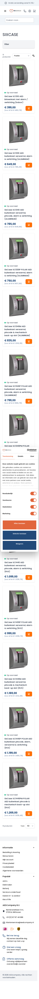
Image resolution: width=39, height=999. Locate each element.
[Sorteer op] (22, 55)
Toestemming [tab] (7, 456)
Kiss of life (7, 899)
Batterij (6, 888)
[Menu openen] (5, 11)
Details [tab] (20, 456)
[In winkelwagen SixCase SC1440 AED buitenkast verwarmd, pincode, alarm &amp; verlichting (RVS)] (29, 577)
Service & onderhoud (11, 892)
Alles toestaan (19, 523)
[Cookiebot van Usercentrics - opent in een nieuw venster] (28, 450)
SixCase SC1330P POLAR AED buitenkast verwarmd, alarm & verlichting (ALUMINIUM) (18, 272)
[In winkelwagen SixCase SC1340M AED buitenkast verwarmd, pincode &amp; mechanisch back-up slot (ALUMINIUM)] (29, 341)
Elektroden (7, 885)
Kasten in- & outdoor (11, 896)
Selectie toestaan (19, 533)
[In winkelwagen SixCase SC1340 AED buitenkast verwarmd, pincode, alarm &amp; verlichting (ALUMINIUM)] (29, 224)
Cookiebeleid (8, 867)
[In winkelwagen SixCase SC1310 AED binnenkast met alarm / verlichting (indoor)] (29, 108)
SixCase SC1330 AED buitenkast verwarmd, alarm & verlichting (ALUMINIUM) (18, 156)
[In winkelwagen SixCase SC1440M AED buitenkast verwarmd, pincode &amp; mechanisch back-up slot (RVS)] (29, 694)
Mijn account (8, 859)
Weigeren (19, 544)
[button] (18, 44)
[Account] (30, 11)
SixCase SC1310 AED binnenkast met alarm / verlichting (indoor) (16, 99)
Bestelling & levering (11, 852)
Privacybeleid (8, 863)
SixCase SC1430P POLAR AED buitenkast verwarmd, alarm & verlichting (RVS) (18, 625)
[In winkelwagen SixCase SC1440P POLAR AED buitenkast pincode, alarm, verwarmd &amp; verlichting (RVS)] (29, 753)
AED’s (5, 881)
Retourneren (8, 856)
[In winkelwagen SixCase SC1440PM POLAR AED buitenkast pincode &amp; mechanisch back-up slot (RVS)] (29, 813)
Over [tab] (32, 456)
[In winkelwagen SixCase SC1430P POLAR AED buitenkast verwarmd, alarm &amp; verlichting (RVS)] (29, 634)
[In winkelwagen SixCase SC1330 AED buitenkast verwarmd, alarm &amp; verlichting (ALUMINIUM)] (29, 165)
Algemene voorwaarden (13, 870)
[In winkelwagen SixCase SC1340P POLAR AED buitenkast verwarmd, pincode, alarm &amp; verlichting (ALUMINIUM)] (29, 401)
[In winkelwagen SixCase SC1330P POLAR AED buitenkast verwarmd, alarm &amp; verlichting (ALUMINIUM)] (29, 281)
